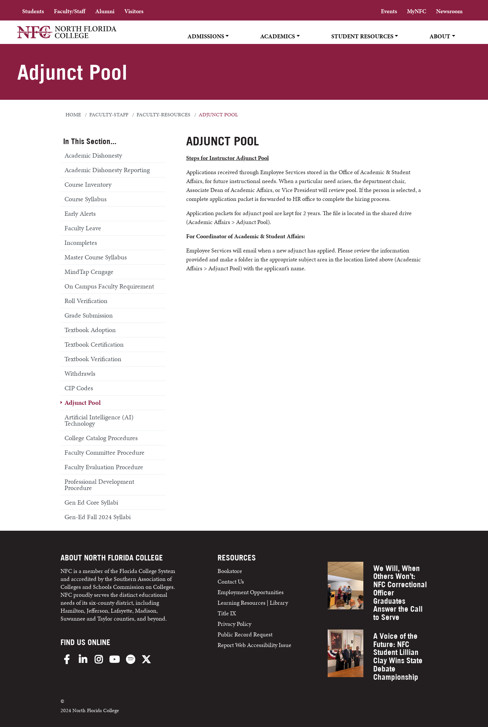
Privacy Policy (234, 624)
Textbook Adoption (90, 329)
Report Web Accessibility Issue (254, 645)
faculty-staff (108, 114)
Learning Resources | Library (253, 602)
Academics (277, 36)
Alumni (104, 11)
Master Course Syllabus (95, 257)
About (439, 36)
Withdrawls (79, 373)
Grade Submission (88, 315)
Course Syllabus (85, 199)
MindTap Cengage (88, 271)
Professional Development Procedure (99, 484)
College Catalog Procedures (101, 437)
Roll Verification (85, 300)
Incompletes (80, 242)
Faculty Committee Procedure (104, 452)
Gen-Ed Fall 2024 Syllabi (97, 516)
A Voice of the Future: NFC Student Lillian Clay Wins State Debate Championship (398, 656)
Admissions (205, 36)
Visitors (133, 11)
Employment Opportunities (251, 592)
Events (389, 11)
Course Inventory (87, 184)
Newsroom (449, 11)
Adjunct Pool (82, 402)
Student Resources (362, 36)
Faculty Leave (82, 228)
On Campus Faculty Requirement (109, 286)
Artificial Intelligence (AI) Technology (99, 420)
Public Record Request (245, 634)
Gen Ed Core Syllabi (91, 502)
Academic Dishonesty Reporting (107, 169)
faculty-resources (163, 114)
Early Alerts (80, 213)
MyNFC (416, 11)
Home (73, 114)
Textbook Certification (94, 344)
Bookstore (230, 571)
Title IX (227, 613)
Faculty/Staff (69, 11)
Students (33, 11)
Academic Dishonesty (93, 155)
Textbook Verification (92, 359)
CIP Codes (78, 388)
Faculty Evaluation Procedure (103, 467)
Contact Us (231, 581)
